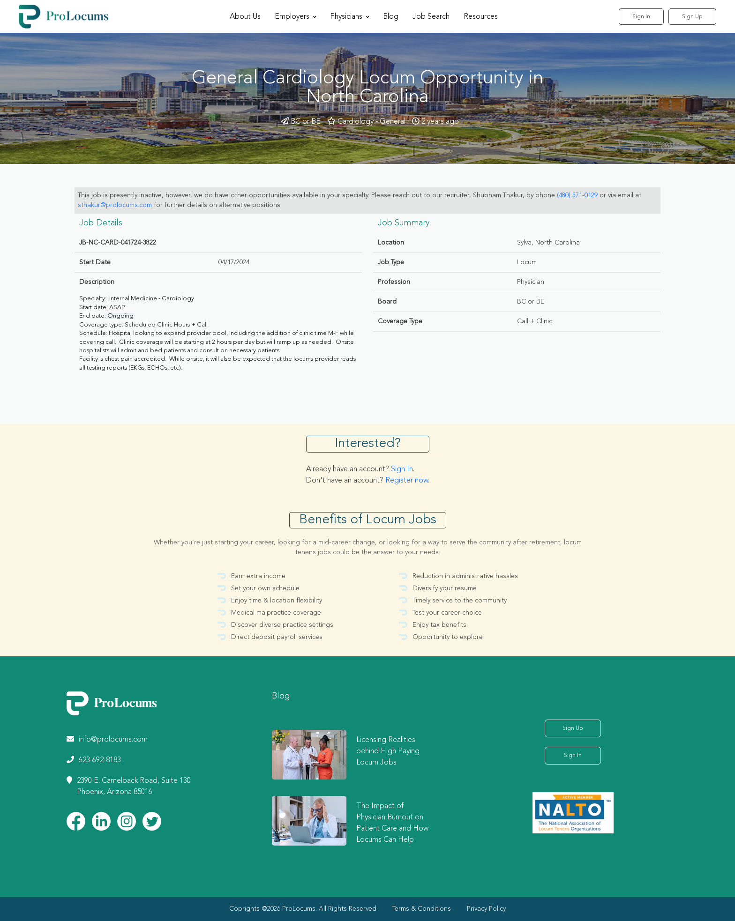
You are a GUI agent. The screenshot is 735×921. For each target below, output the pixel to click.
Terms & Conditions (421, 909)
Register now (406, 480)
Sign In (641, 17)
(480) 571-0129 (577, 195)
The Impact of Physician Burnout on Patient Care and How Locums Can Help (392, 823)
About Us (245, 17)
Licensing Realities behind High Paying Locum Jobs (388, 751)
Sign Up (692, 17)
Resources (481, 17)
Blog (390, 17)
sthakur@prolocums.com (115, 205)
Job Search (431, 17)
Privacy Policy (486, 909)
